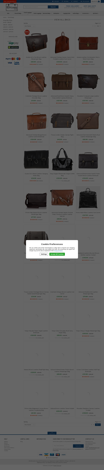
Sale (8, 13)
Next (99, 26)
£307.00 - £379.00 (8, 31)
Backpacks (57, 13)
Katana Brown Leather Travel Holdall (62, 408)
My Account (85, 1)
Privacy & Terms (58, 250)
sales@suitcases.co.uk (94, 447)
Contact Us (6, 444)
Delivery (55, 1)
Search (53, 7)
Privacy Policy (7, 449)
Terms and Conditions (9, 447)
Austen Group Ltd (57, 465)
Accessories (86, 13)
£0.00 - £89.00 (7, 22)
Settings (44, 254)
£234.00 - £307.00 (8, 29)
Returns (65, 1)
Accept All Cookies (57, 254)
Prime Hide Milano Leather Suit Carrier (88, 212)
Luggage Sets (66, 13)
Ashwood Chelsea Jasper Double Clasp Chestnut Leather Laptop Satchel (62, 214)
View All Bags (18, 13)
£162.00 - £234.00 (8, 27)
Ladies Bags (76, 13)
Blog (21, 441)
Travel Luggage (28, 13)
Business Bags (47, 13)
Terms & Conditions (77, 448)
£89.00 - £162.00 (7, 24)
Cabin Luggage (37, 13)
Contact (74, 1)
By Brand (96, 13)
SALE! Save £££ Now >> (10, 1)
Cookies (6, 450)
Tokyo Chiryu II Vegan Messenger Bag (88, 331)
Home (4, 17)
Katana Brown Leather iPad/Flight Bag (36, 369)
